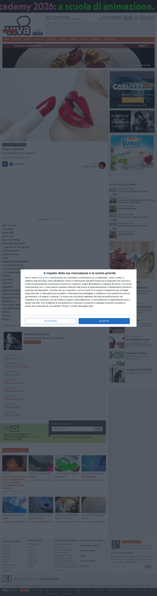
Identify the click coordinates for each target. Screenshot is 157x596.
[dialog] (79, 298)
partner (46, 278)
